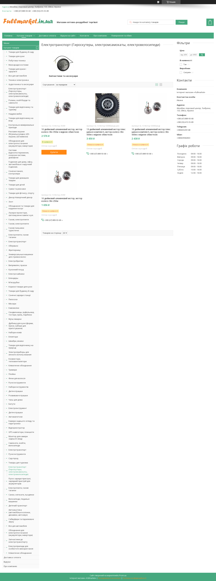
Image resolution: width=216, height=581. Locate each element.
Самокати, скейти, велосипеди (17, 444)
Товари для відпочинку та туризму (21, 108)
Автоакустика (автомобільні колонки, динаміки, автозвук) (19, 512)
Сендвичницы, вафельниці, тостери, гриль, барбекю (21, 313)
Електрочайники (16, 273)
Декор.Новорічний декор (20, 197)
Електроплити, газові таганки (19, 236)
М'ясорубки (14, 282)
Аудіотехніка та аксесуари (21, 84)
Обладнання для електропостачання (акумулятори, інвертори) (21, 143)
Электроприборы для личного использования (20, 353)
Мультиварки (15, 319)
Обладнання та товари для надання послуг (21, 207)
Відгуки (7, 561)
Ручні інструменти (17, 382)
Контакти (84, 35)
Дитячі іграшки (16, 391)
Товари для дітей (17, 184)
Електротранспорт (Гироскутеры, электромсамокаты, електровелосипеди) (18, 92)
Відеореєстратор (17, 427)
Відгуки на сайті (68, 35)
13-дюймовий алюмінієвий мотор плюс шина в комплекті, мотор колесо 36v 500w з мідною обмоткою (106, 132)
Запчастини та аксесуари (63, 76)
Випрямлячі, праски (18, 265)
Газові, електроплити (19, 219)
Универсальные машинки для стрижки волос (21, 255)
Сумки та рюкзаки (17, 188)
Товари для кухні (16, 56)
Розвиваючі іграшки (18, 395)
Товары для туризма (18, 462)
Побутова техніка (17, 60)
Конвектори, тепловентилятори (18, 360)
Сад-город (13, 458)
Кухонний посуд (16, 269)
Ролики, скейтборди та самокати (19, 101)
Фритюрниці (14, 250)
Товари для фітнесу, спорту (21, 193)
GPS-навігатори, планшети (21, 432)
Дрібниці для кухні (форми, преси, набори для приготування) (21, 326)
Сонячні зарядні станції (19, 295)
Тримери (13, 369)
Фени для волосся (17, 378)
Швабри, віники (16, 341)
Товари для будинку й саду (21, 52)
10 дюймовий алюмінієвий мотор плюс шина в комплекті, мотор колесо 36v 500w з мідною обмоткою (151, 132)
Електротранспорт (17, 241)
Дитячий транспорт (18, 505)
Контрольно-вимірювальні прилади (21, 126)
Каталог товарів (24, 35)
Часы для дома (15, 399)
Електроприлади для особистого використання (21, 547)
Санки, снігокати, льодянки (21, 494)
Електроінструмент (18, 408)
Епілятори (13, 336)
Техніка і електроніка (19, 80)
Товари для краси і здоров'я (17, 70)
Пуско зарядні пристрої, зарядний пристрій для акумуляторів (20, 481)
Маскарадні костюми (18, 64)
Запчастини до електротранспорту (18, 540)
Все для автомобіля (18, 75)
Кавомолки (14, 308)
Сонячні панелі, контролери (16, 172)
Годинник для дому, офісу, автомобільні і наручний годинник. (21, 164)
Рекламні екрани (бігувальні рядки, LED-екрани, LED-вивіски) (19, 134)
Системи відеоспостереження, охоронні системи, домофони (19, 154)
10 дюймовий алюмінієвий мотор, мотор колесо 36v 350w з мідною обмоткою (61, 130)
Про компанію (100, 35)
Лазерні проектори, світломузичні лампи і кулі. (21, 214)
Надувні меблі (15, 113)
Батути (12, 404)
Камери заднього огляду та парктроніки (21, 422)
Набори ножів (15, 332)
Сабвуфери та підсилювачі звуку (21, 520)
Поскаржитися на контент (109, 578)
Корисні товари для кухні (20, 286)
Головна (8, 35)
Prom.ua (122, 575)
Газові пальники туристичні (16, 229)
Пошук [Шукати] (181, 22)
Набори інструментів (18, 387)
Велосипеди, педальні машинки (19, 500)
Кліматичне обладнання (20, 365)
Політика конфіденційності (134, 578)
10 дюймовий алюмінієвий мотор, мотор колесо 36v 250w (61, 199)
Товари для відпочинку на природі (21, 346)
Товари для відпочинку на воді (21, 119)
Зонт (11, 201)
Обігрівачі (13, 245)
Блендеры (13, 278)
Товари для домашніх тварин (19, 179)
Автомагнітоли (15, 416)
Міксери (12, 303)
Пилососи (13, 299)
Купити (54, 152)
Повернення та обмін (121, 35)
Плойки (12, 374)
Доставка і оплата (47, 35)
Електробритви (16, 261)
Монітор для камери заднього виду (18, 437)
